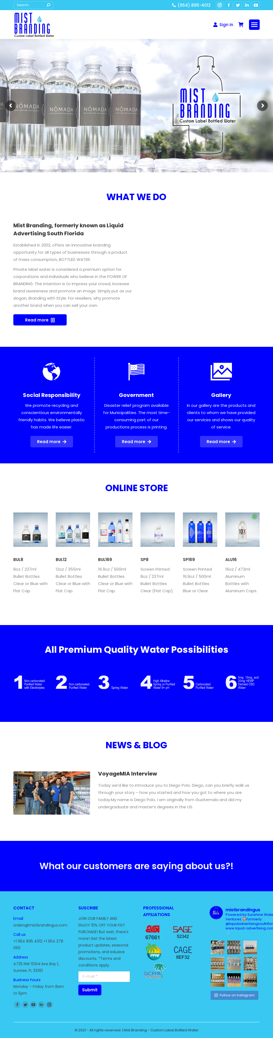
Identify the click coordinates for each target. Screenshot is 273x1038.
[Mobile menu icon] (254, 24)
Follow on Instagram (234, 995)
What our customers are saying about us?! (136, 873)
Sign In (223, 24)
